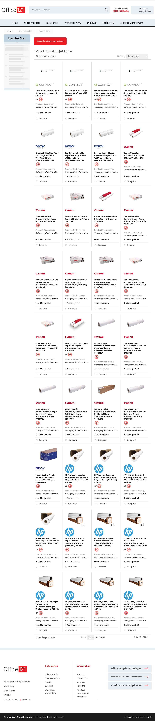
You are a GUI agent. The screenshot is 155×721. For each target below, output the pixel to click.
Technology (108, 22)
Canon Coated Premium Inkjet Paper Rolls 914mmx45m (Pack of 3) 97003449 (47, 283)
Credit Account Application (129, 685)
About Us (81, 674)
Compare (41, 118)
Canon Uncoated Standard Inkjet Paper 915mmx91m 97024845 (46, 219)
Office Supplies (25, 31)
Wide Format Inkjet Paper (55, 107)
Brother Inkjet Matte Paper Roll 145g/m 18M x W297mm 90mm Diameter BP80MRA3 (75, 157)
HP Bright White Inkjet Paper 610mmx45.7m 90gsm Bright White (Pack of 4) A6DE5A (75, 542)
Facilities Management (131, 22)
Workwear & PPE (73, 22)
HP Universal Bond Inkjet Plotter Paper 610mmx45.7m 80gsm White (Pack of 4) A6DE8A (135, 542)
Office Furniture (52, 678)
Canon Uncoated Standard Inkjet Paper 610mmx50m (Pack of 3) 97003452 (135, 283)
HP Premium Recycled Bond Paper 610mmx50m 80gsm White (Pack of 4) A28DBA (105, 479)
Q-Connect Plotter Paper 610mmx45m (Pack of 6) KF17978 (76, 93)
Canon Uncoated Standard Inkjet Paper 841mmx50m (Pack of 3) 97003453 (47, 347)
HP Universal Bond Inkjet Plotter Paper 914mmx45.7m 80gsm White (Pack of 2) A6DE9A (47, 605)
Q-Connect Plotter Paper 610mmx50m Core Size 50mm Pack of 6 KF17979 (106, 93)
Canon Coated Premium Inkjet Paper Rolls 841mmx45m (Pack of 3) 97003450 (76, 283)
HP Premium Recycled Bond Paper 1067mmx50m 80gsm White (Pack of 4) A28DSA (47, 542)
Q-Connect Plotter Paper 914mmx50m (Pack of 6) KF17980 (135, 93)
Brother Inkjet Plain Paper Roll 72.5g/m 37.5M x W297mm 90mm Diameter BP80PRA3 (47, 157)
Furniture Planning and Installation (83, 693)
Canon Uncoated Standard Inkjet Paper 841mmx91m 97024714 (134, 155)
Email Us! (26, 699)
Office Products (32, 22)
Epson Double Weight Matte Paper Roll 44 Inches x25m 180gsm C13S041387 (45, 479)
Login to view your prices (50, 40)
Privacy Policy (41, 717)
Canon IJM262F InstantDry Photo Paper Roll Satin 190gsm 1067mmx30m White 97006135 (135, 414)
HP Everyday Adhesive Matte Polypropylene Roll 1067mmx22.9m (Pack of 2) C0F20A (135, 605)
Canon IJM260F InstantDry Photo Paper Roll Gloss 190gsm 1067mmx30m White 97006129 (47, 414)
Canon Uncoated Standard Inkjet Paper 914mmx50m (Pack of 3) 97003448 (135, 220)
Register (148, 11)
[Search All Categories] (69, 9)
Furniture (91, 22)
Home (15, 22)
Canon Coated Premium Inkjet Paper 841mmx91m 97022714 (105, 219)
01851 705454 (12, 699)
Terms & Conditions (56, 717)
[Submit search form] (106, 9)
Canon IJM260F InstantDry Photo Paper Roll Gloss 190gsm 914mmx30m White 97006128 (135, 348)
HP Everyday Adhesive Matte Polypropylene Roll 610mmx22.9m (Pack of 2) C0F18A (77, 605)
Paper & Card (44, 31)
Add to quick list (43, 113)
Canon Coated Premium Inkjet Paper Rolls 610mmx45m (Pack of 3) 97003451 (105, 283)
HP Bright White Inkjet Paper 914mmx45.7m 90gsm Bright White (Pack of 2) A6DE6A (104, 542)
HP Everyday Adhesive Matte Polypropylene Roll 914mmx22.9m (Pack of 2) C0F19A (106, 605)
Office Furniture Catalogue (129, 676)
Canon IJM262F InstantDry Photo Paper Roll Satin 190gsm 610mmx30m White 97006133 (76, 414)
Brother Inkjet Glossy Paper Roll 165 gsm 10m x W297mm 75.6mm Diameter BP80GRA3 (105, 157)
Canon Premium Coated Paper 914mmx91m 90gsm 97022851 (77, 219)
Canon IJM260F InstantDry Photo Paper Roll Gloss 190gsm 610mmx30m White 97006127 (105, 348)
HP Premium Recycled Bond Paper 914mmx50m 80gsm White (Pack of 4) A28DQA (135, 479)
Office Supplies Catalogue (129, 668)
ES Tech (148, 717)
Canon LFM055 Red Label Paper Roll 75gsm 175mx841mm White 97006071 (76, 347)
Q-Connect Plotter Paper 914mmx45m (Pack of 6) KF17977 (47, 93)
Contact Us (82, 678)
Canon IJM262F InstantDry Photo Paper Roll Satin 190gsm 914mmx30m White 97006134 (105, 414)
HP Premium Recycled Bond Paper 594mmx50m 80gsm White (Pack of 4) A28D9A (76, 479)
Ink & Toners (52, 22)
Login (141, 11)
